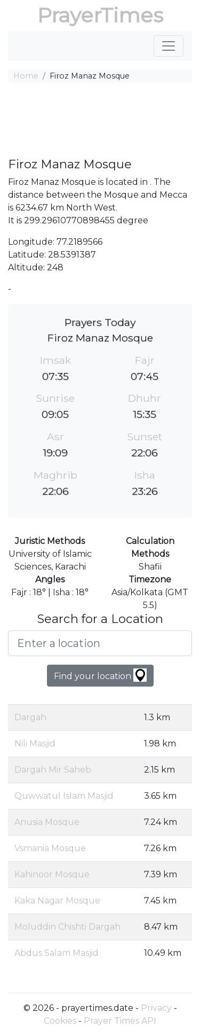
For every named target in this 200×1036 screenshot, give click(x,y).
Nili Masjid (34, 743)
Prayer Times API (120, 1021)
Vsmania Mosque (50, 848)
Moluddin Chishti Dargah (67, 927)
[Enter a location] (100, 643)
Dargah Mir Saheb (52, 770)
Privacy (156, 1008)
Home (25, 76)
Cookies (60, 1021)
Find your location (100, 675)
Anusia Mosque (46, 822)
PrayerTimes (100, 15)
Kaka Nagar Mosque (57, 900)
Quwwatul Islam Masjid (64, 796)
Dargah (30, 717)
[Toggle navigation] (168, 46)
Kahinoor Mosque (52, 874)
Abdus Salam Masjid (56, 953)
